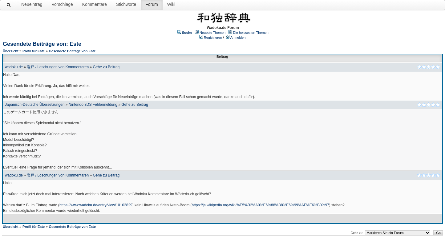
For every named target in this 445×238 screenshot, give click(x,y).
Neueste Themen (212, 32)
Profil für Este (33, 51)
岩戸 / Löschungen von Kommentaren (58, 67)
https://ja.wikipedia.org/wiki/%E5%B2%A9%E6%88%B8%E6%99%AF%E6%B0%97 (260, 205)
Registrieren (213, 37)
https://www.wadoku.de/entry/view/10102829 (95, 205)
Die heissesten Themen (250, 32)
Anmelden (238, 37)
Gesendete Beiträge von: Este (42, 44)
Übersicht (10, 51)
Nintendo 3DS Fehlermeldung (93, 104)
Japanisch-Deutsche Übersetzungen (34, 104)
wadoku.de (14, 67)
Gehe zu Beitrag (106, 67)
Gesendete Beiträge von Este (72, 51)
